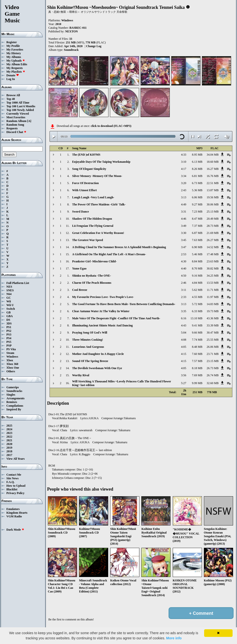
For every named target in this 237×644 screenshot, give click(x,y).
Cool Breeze (79, 290)
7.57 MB (197, 361)
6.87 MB (197, 233)
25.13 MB (213, 211)
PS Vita (11, 349)
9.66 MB (197, 332)
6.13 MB (197, 161)
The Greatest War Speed (87, 240)
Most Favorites (15, 117)
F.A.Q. (10, 482)
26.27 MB (213, 240)
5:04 (183, 332)
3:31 (183, 211)
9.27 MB (197, 204)
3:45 (183, 240)
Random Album (16, 121)
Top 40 (10, 99)
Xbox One (12, 367)
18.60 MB (213, 161)
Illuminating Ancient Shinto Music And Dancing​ (102, 325)
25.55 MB (213, 339)
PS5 (8, 342)
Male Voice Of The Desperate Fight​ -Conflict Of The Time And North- (116, 318)
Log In (10, 79)
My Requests (14, 68)
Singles (10, 394)
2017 (9, 455)
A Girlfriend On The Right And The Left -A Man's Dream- (109, 254)
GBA (9, 316)
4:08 (183, 339)
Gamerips (12, 387)
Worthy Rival (80, 375)
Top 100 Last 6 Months (20, 106)
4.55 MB (197, 297)
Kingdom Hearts (16, 512)
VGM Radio (14, 516)
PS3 (8, 334)
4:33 (183, 154)
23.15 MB (213, 361)
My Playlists (15, 71)
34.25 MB (213, 275)
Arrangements (15, 398)
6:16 (183, 318)
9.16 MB (197, 275)
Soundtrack (71, 50)
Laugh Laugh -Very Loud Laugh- (93, 197)
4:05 (183, 347)
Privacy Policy (15, 493)
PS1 (8, 327)
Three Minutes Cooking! (87, 339)
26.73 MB (213, 368)
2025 (9, 425)
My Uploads (15, 60)
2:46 (183, 282)
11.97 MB (213, 297)
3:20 (183, 183)
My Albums (13, 57)
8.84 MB (197, 261)
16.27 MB (213, 169)
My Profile (13, 46)
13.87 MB (213, 190)
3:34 (183, 176)
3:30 (183, 233)
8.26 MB (197, 169)
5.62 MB (197, 290)
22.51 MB (213, 183)
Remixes (11, 402)
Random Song (15, 124)
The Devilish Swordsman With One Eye (97, 368)
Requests (12, 128)
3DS (9, 323)
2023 (9, 433)
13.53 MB (213, 282)
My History (13, 53)
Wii (8, 301)
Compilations (14, 405)
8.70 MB (197, 268)
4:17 (183, 169)
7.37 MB (197, 226)
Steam (10, 353)
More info (174, 638)
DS (8, 320)
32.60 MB (213, 383)
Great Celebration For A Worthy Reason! (98, 233)
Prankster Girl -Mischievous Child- (94, 261)
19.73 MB (213, 311)
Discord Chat (16, 132)
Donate (12, 75)
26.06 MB (213, 347)
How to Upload (15, 485)
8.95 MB (197, 154)
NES (9, 286)
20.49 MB (213, 218)
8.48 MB (197, 347)
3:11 (183, 290)
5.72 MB (197, 304)
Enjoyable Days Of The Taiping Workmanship (101, 161)
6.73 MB (197, 183)
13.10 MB (196, 318)
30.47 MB (213, 332)
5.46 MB (197, 254)
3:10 (183, 161)
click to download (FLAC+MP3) (111, 126)
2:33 (183, 297)
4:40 (183, 268)
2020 (9, 444)
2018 (9, 451)
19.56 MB (213, 197)
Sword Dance (80, 211)
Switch (10, 308)
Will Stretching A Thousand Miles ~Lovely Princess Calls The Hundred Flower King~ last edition (121, 383)
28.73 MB (213, 226)
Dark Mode (15, 529)
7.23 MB (197, 211)
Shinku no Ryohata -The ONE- (91, 275)
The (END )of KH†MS (86, 154)
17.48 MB (213, 254)
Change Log (93, 46)
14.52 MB (213, 247)
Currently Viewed (17, 113)
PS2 (8, 331)
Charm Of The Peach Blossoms (91, 282)
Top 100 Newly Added (20, 110)
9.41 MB (197, 325)
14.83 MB (213, 304)
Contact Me (13, 474)
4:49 (183, 204)
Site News (12, 478)
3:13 (183, 197)
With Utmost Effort (84, 190)
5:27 (183, 383)
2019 (9, 447)
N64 (9, 294)
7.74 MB (197, 339)
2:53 (183, 254)
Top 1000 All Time (17, 102)
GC (8, 297)
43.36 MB (213, 318)
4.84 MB (197, 282)
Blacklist (11, 489)
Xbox (9, 360)
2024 (9, 429)
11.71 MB (213, 290)
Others (10, 371)
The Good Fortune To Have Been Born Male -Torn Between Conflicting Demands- (123, 304)
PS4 (8, 338)
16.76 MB (213, 176)
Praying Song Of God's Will (89, 332)
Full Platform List (17, 283)
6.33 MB (197, 311)
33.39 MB (213, 325)
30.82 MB (213, 268)
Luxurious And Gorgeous (88, 347)
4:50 (183, 275)
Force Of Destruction (85, 183)
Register (11, 42)
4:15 (183, 354)
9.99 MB (197, 383)
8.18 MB (197, 368)
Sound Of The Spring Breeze (90, 361)
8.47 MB (197, 218)
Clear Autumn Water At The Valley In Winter (101, 311)
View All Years (15, 458)
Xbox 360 (12, 364)
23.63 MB (213, 261)
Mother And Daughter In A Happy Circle (98, 354)
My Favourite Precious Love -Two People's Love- (103, 297)
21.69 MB (213, 233)
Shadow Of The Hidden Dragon (92, 218)
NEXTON (71, 31)
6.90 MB (197, 247)
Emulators (13, 509)
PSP (9, 345)
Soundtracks (14, 391)
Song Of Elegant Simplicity (89, 169)
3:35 (183, 311)
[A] (29, 121)
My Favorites (14, 49)
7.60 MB (197, 354)
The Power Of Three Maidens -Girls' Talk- (99, 204)
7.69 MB (197, 375)
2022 (9, 436)
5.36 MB (197, 190)
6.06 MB (197, 197)
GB (8, 312)
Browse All (13, 95)
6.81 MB (197, 176)
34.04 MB (213, 154)
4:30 (183, 261)
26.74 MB (213, 375)
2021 (9, 440)
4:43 (183, 325)
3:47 (183, 247)
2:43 (183, 190)
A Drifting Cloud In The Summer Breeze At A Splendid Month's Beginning (119, 247)
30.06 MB (213, 204)
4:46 (183, 218)
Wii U (10, 305)
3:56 (183, 375)
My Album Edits (16, 64)
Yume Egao (79, 268)
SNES (10, 290)
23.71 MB (213, 354)
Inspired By (13, 409)
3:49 (183, 226)
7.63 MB (197, 240)
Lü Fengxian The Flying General (92, 226)
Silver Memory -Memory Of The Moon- (97, 176)
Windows (12, 356)
